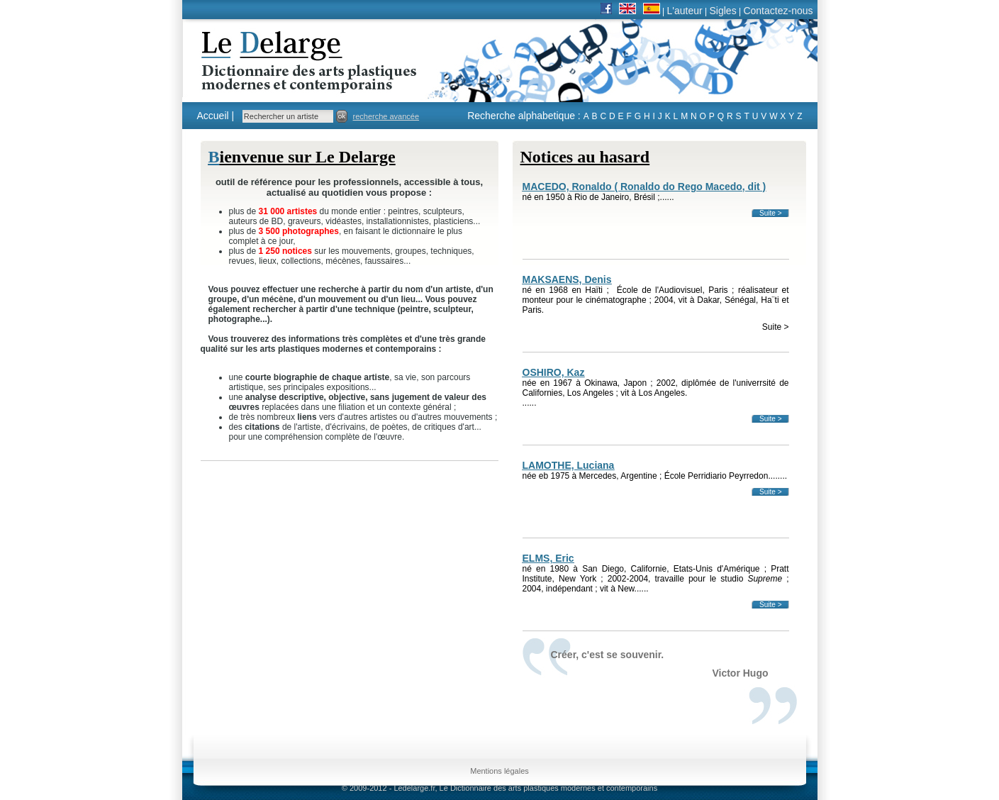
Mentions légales (499, 771)
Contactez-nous (778, 10)
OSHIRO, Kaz (554, 372)
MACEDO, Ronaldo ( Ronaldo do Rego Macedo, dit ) (644, 186)
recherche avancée (386, 116)
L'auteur (685, 10)
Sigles (723, 10)
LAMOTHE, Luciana (569, 465)
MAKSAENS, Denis (567, 279)
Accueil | (216, 115)
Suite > (770, 213)
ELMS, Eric (548, 558)
